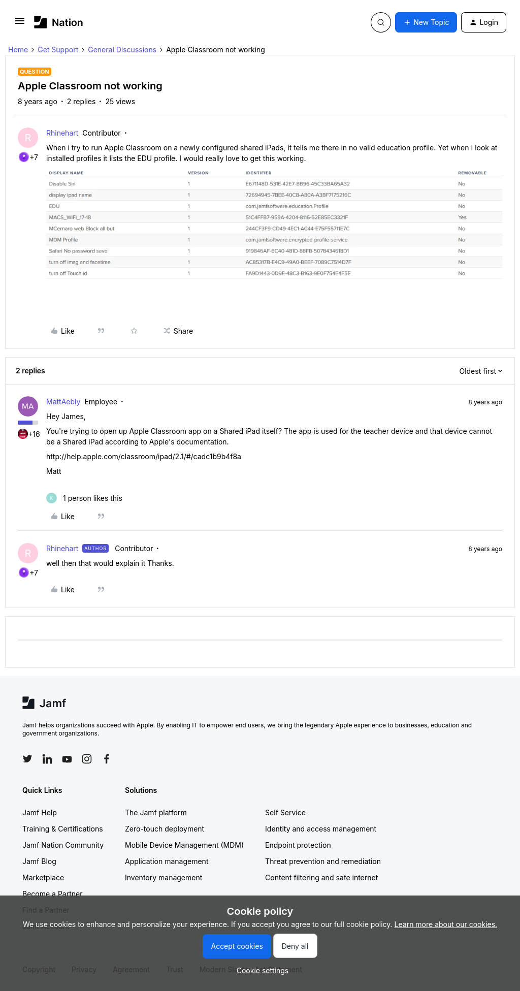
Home (18, 49)
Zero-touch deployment (164, 828)
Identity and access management (320, 828)
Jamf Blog (39, 861)
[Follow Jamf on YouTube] (67, 758)
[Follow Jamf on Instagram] (87, 759)
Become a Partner (52, 893)
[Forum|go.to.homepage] (58, 22)
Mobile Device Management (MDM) (184, 845)
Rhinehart (62, 133)
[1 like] (84, 498)
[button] (20, 24)
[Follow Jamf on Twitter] (27, 759)
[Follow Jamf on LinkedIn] (47, 759)
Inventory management (163, 877)
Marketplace (43, 877)
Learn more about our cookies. (446, 924)
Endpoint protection (298, 845)
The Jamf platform (156, 812)
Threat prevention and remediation (323, 861)
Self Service (285, 812)
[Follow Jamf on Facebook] (107, 759)
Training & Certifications (62, 828)
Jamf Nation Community (63, 845)
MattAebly (63, 401)
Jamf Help (39, 812)
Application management (166, 861)
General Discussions (122, 49)
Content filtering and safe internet (321, 877)
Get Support (58, 49)
